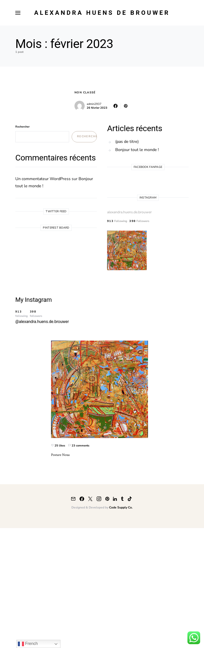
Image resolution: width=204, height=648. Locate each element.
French (28, 644)
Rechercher (22, 127)
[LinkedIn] (115, 498)
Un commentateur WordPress (43, 179)
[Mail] (73, 498)
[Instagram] (99, 498)
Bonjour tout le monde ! (137, 150)
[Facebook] (82, 498)
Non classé (85, 92)
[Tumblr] (122, 498)
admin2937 (94, 104)
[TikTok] (130, 498)
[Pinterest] (107, 498)
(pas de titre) (127, 141)
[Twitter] (90, 498)
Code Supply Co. (121, 507)
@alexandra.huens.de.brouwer (42, 321)
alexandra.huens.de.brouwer (129, 212)
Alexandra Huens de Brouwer (102, 12)
